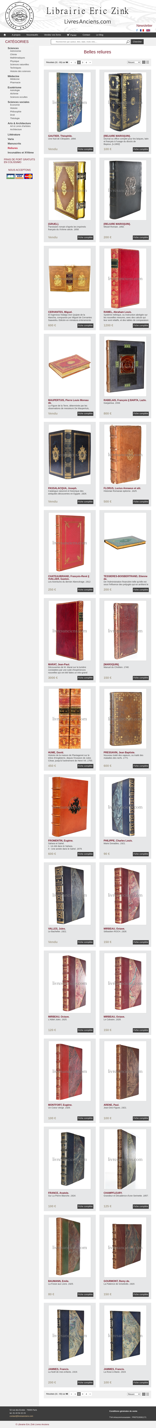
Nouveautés (32, 35)
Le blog (99, 35)
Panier (72, 35)
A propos (16, 35)
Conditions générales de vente (123, 1411)
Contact (86, 35)
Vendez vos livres (52, 35)
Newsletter (144, 25)
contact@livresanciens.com (21, 1416)
